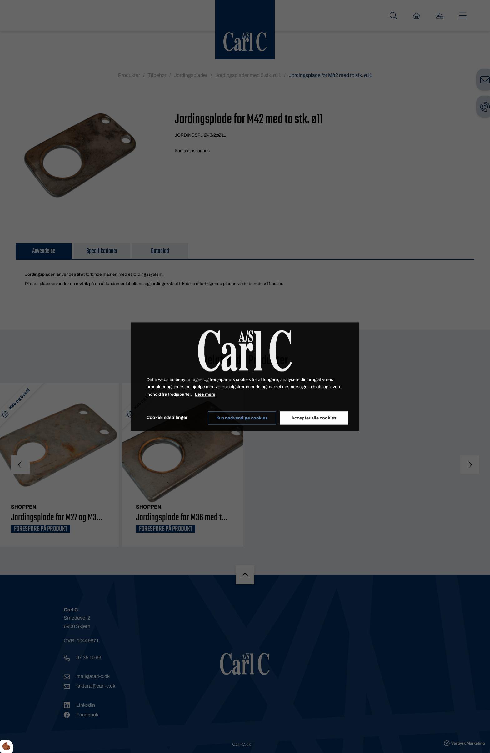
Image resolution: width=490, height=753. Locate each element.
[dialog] (245, 376)
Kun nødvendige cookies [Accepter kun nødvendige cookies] (242, 417)
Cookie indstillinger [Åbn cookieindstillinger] (167, 417)
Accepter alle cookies (314, 417)
